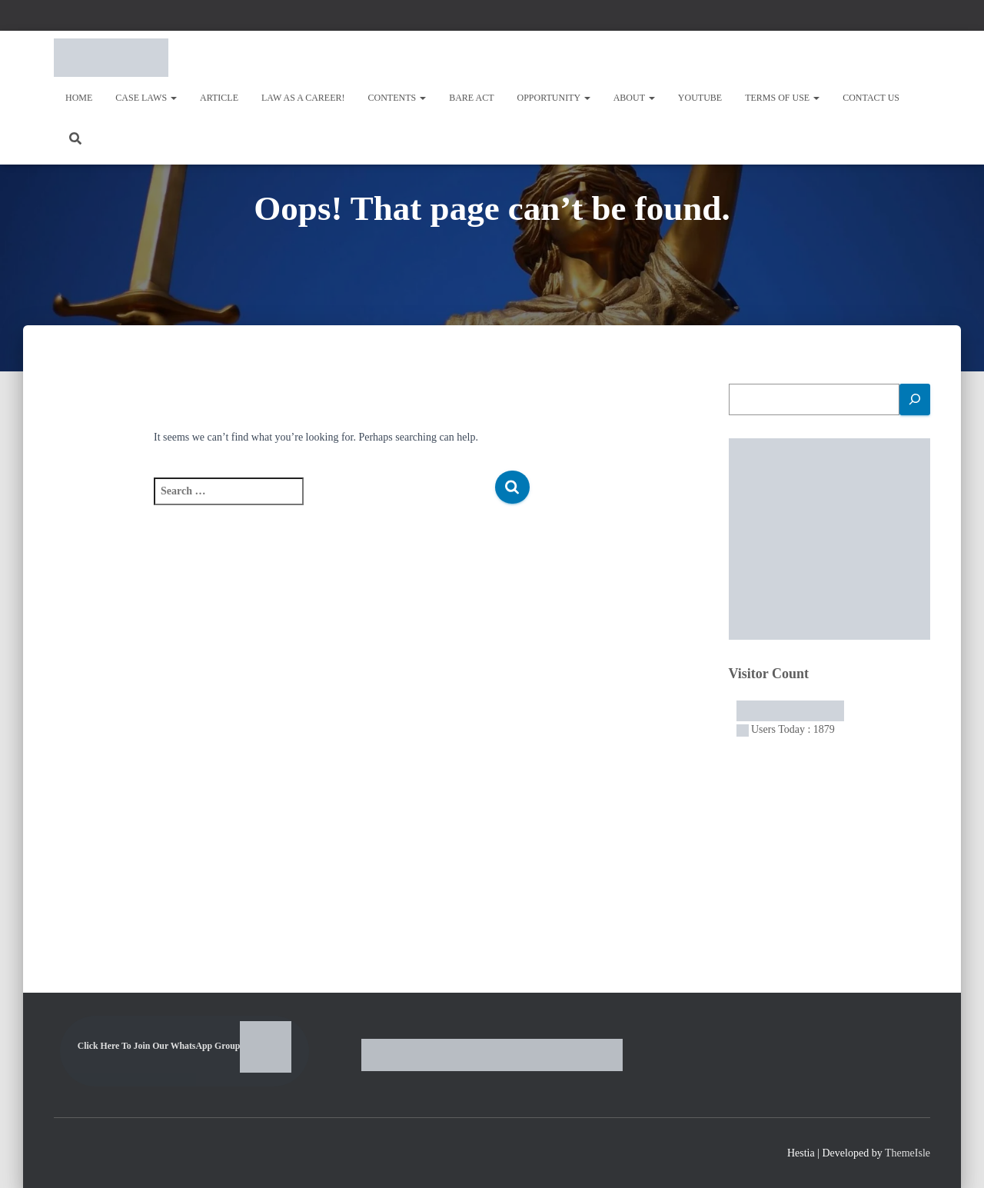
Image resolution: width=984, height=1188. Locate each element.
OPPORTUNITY (553, 97)
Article (219, 97)
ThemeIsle (907, 1153)
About (634, 97)
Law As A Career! (303, 97)
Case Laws (146, 97)
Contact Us (871, 97)
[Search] (914, 399)
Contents (397, 97)
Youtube (700, 97)
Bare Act (471, 97)
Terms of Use (782, 97)
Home (78, 97)
